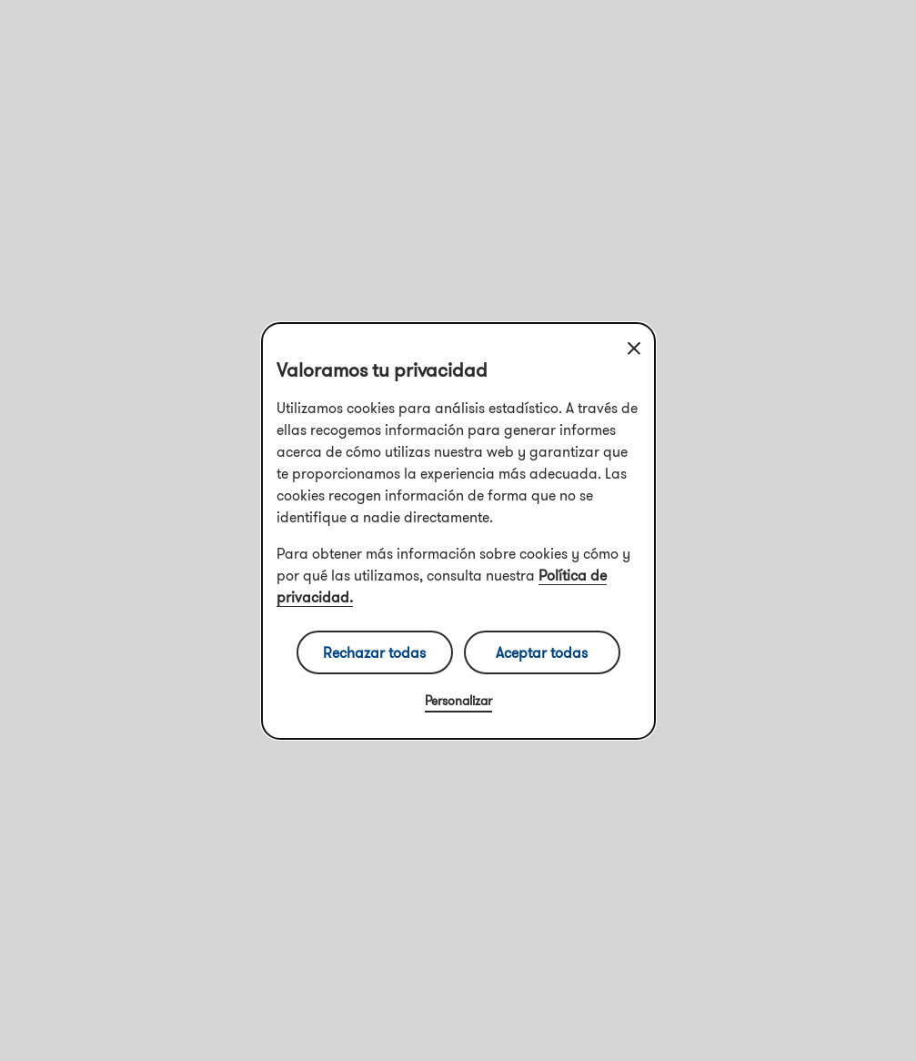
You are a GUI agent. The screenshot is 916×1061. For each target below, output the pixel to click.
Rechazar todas (374, 652)
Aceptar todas (542, 652)
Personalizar (458, 700)
